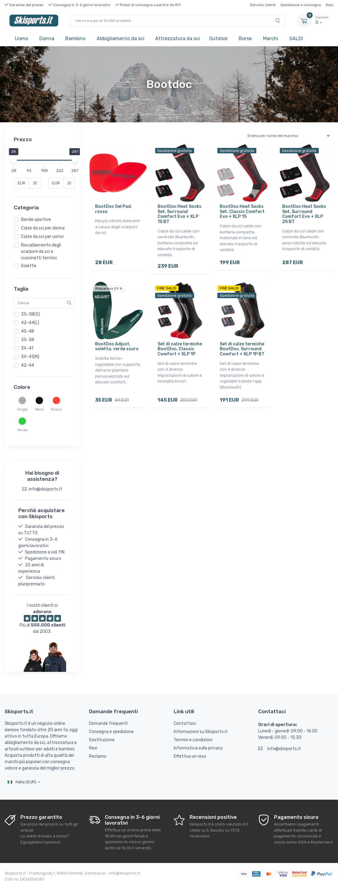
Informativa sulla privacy (198, 748)
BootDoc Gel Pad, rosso (113, 209)
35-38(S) (30, 314)
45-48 (27, 331)
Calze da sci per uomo (42, 236)
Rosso (56, 409)
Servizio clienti (263, 5)
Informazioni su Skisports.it (201, 731)
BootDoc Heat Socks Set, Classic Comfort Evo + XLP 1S (242, 211)
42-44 (27, 365)
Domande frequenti (108, 723)
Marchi (270, 38)
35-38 (27, 339)
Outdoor (218, 38)
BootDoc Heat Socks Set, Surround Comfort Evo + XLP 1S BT (179, 214)
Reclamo (97, 756)
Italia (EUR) (22, 782)
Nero (39, 409)
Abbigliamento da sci (120, 38)
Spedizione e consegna (300, 5)
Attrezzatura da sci (177, 38)
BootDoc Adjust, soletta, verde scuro (117, 345)
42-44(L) (30, 322)
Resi (329, 5)
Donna (46, 38)
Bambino (75, 38)
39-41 (27, 348)
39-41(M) (30, 356)
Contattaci (185, 723)
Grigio (22, 409)
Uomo (21, 38)
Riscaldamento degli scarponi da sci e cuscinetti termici (41, 251)
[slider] (13, 159)
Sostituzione (102, 739)
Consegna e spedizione (111, 731)
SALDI (296, 38)
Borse (245, 38)
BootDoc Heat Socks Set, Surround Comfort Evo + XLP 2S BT (304, 214)
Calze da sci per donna (43, 228)
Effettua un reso (190, 756)
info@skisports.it (279, 748)
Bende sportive (36, 219)
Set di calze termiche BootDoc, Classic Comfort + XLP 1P (180, 347)
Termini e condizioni (193, 739)
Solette (28, 265)
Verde (22, 430)
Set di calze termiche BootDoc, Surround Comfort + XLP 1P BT (242, 347)
